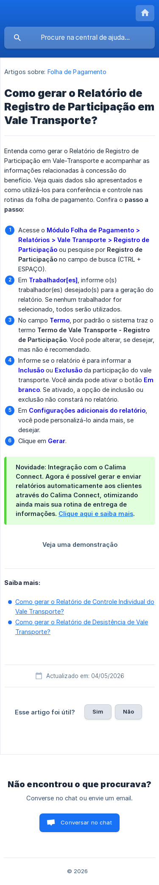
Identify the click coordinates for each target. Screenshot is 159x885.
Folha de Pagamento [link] (77, 71)
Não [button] (128, 711)
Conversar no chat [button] (86, 822)
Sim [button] (97, 711)
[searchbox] (79, 38)
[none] (145, 13)
